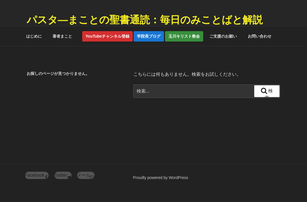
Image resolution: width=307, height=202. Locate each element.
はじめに (34, 36)
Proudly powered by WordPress (160, 177)
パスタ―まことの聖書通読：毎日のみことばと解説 (145, 20)
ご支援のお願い (223, 36)
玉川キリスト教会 (184, 36)
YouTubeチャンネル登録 (107, 36)
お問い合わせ (259, 36)
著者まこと (64, 36)
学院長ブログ (149, 36)
